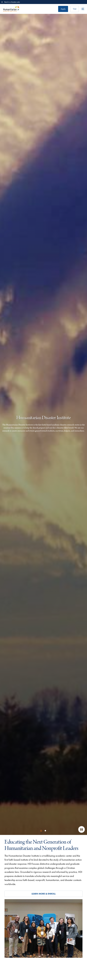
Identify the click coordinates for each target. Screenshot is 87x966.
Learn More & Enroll (44, 893)
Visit (74, 8)
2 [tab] (46, 831)
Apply (63, 8)
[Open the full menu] (83, 9)
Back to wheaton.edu (10, 2)
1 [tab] (41, 831)
